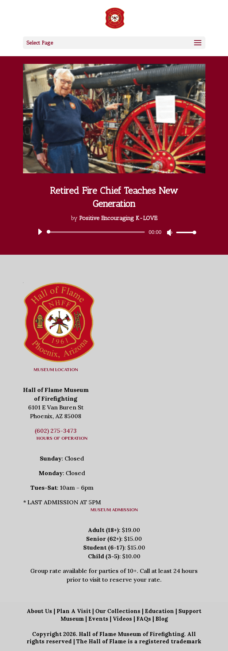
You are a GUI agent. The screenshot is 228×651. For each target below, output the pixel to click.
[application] (114, 232)
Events (98, 618)
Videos (122, 618)
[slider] (97, 232)
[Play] (40, 232)
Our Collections (117, 611)
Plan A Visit (74, 611)
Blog (161, 618)
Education (159, 611)
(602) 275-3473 (56, 430)
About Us (39, 611)
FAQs (143, 618)
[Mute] (169, 232)
